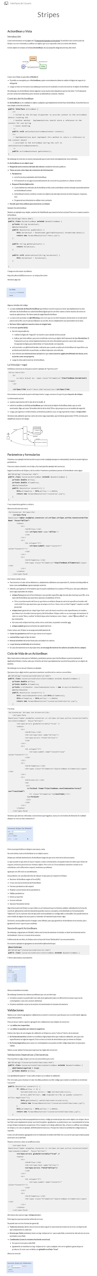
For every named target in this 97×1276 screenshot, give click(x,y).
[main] (48, 14)
